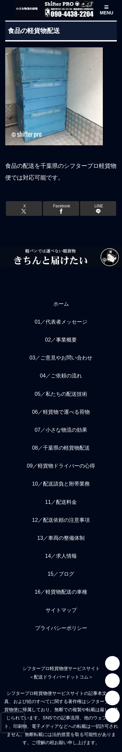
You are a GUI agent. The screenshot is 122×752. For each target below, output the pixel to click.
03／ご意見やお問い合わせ (61, 357)
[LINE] (112, 680)
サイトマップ (61, 610)
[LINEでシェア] (98, 208)
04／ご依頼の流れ (61, 375)
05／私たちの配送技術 (61, 394)
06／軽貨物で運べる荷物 (61, 412)
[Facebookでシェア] (61, 208)
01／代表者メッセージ (61, 322)
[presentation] (12, 722)
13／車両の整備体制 (61, 538)
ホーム (61, 304)
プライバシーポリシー (61, 628)
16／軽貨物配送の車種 (61, 592)
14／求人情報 (61, 556)
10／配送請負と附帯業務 (61, 484)
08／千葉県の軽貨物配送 (61, 448)
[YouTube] (112, 698)
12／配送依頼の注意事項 (61, 520)
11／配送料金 (61, 502)
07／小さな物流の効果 (61, 430)
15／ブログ (61, 574)
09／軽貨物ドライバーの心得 (61, 466)
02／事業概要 (61, 340)
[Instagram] (112, 663)
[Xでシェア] (24, 208)
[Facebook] (112, 715)
